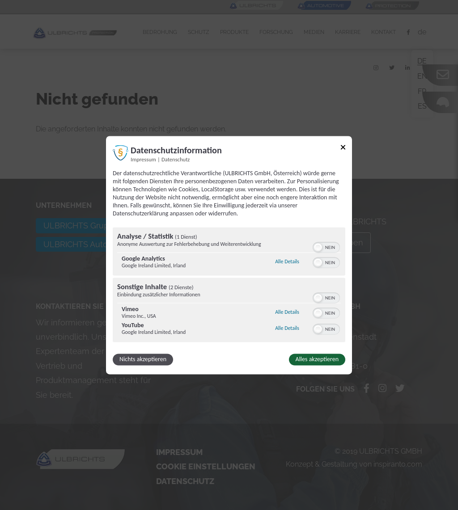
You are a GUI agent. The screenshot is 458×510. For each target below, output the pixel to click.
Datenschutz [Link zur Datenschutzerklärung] (175, 159)
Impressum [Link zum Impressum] (143, 159)
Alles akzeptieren (317, 359)
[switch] (326, 246)
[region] (229, 285)
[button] (318, 247)
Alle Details (287, 262)
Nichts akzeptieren (142, 359)
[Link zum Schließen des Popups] (343, 148)
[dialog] (229, 255)
